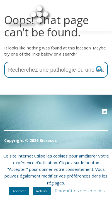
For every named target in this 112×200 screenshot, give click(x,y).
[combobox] (56, 70)
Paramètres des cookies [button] (79, 190)
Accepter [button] (19, 191)
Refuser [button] (41, 191)
